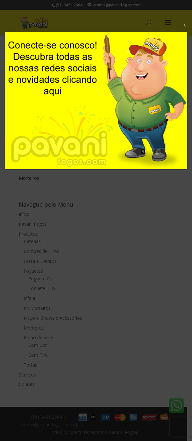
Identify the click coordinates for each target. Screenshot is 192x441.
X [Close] (185, 25)
